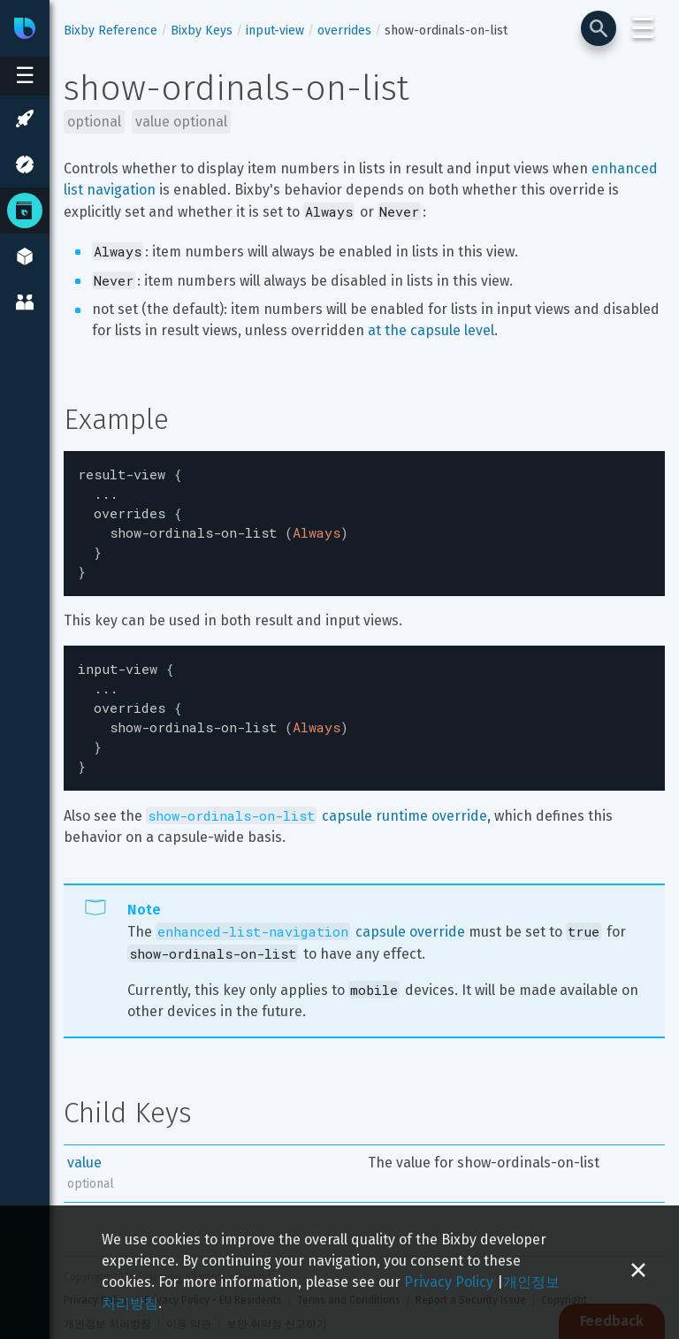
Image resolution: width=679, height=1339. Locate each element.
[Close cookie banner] (638, 1272)
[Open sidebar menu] (25, 76)
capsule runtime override (316, 794)
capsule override (310, 910)
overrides (344, 30)
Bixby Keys (202, 30)
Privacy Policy (448, 1282)
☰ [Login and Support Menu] (643, 28)
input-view (275, 30)
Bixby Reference (110, 30)
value (84, 1141)
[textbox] (364, 518)
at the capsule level (431, 330)
